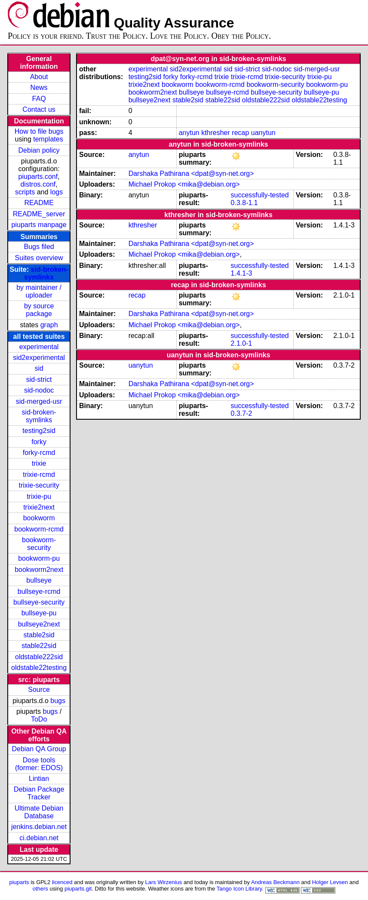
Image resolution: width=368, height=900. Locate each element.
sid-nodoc (39, 390)
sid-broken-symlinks (46, 273)
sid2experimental (39, 357)
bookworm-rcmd (39, 529)
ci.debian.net (38, 838)
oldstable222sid (39, 656)
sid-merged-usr (39, 401)
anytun (189, 132)
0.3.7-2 (241, 413)
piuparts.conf (38, 176)
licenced (62, 882)
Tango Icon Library (239, 888)
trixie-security (38, 485)
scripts (25, 192)
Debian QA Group (39, 749)
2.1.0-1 (241, 343)
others (40, 888)
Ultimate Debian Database (39, 812)
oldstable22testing (39, 667)
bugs (57, 700)
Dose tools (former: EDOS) (39, 763)
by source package (39, 309)
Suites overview (39, 257)
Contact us (38, 109)
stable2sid (39, 635)
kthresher (215, 132)
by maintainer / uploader (38, 291)
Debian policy (39, 150)
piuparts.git (78, 888)
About (39, 76)
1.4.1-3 (241, 273)
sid (38, 368)
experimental (39, 346)
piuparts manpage (39, 224)
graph (49, 325)
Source (39, 689)
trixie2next (39, 507)
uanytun (263, 132)
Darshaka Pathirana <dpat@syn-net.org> (191, 173)
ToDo (39, 719)
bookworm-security (39, 543)
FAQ (39, 98)
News (39, 87)
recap (240, 132)
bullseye (39, 580)
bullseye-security (38, 602)
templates (48, 139)
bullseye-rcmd (39, 591)
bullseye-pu (39, 613)
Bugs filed (39, 246)
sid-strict (39, 379)
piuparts (19, 882)
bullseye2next (39, 624)
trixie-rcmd (39, 474)
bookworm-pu (39, 558)
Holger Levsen (330, 882)
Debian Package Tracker (39, 793)
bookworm (39, 518)
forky (38, 441)
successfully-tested (260, 195)
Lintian (39, 778)
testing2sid (38, 430)
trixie (39, 463)
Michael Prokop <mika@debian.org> (184, 184)
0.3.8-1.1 (244, 202)
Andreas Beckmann (275, 882)
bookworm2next (39, 569)
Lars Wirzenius (163, 882)
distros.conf (37, 184)
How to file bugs (39, 131)
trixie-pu (39, 496)
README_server (39, 214)
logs (56, 192)
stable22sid (38, 645)
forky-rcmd (39, 452)
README (38, 202)
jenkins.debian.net (39, 826)
